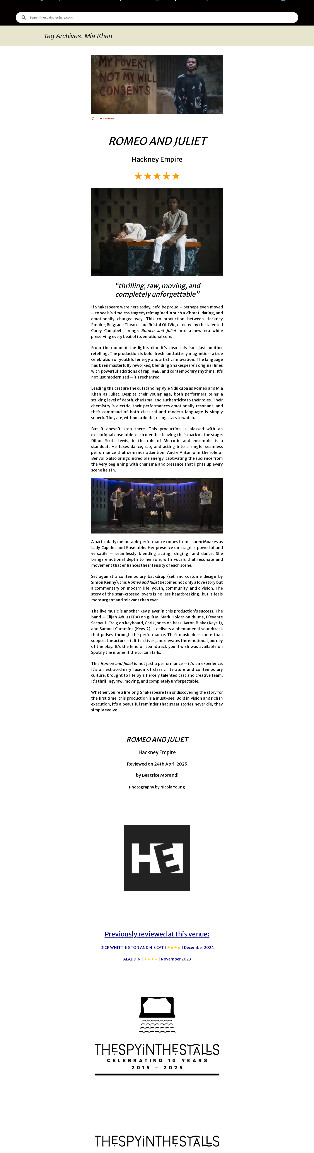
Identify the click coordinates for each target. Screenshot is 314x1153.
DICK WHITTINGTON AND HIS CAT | (157, 947)
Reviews (108, 118)
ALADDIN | (157, 959)
